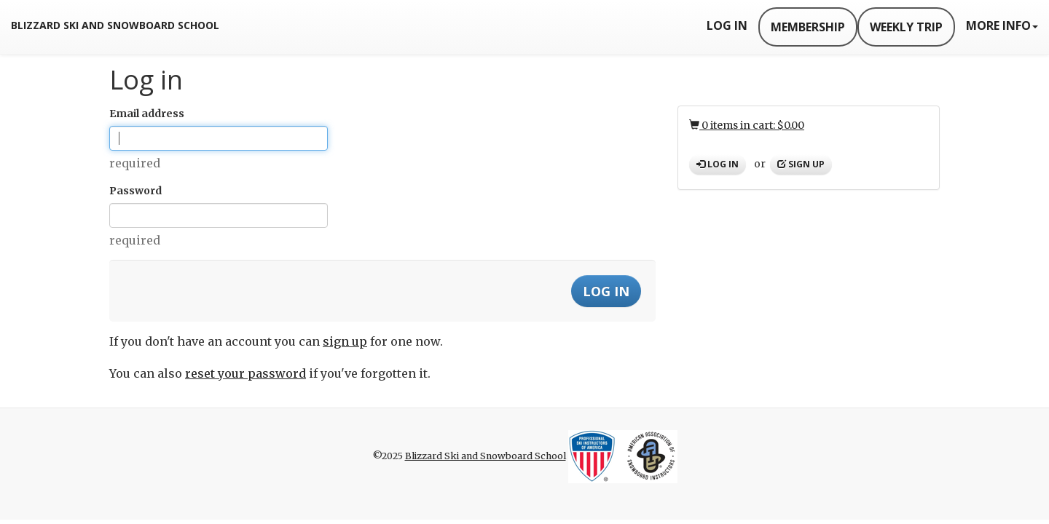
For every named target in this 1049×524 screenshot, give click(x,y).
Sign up (801, 164)
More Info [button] (1002, 25)
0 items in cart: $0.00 (746, 125)
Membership (808, 27)
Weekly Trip (906, 27)
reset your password (245, 373)
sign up (345, 341)
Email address (146, 113)
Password (135, 190)
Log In (727, 25)
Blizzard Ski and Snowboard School (115, 25)
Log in (717, 164)
